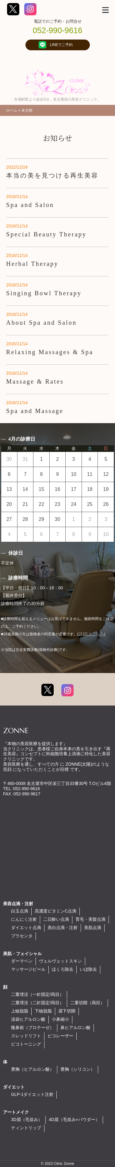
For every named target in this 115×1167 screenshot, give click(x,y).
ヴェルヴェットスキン (60, 960)
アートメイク (16, 1112)
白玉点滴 (19, 911)
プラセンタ (22, 935)
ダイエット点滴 (26, 927)
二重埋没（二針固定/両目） (37, 1002)
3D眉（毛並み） (26, 1119)
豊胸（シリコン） (77, 1069)
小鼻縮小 (60, 1019)
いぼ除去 (88, 969)
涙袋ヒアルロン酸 (28, 1019)
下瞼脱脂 (43, 1010)
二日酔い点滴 (56, 919)
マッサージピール (28, 969)
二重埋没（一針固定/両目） (37, 994)
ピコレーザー (60, 1035)
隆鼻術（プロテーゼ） (32, 1027)
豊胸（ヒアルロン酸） (32, 1069)
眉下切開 (66, 1010)
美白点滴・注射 (63, 927)
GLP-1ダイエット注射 (32, 1094)
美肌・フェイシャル (22, 953)
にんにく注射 (24, 919)
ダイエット (14, 1087)
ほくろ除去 (62, 969)
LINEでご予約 (58, 45)
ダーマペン (22, 960)
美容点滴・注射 (18, 903)
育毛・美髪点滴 (90, 919)
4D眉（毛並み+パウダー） (74, 1119)
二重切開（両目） (87, 1002)
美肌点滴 (92, 927)
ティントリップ (26, 1127)
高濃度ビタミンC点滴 (55, 911)
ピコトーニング (26, 1044)
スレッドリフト (26, 1035)
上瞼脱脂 (19, 1010)
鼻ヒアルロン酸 (75, 1027)
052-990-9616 (57, 30)
